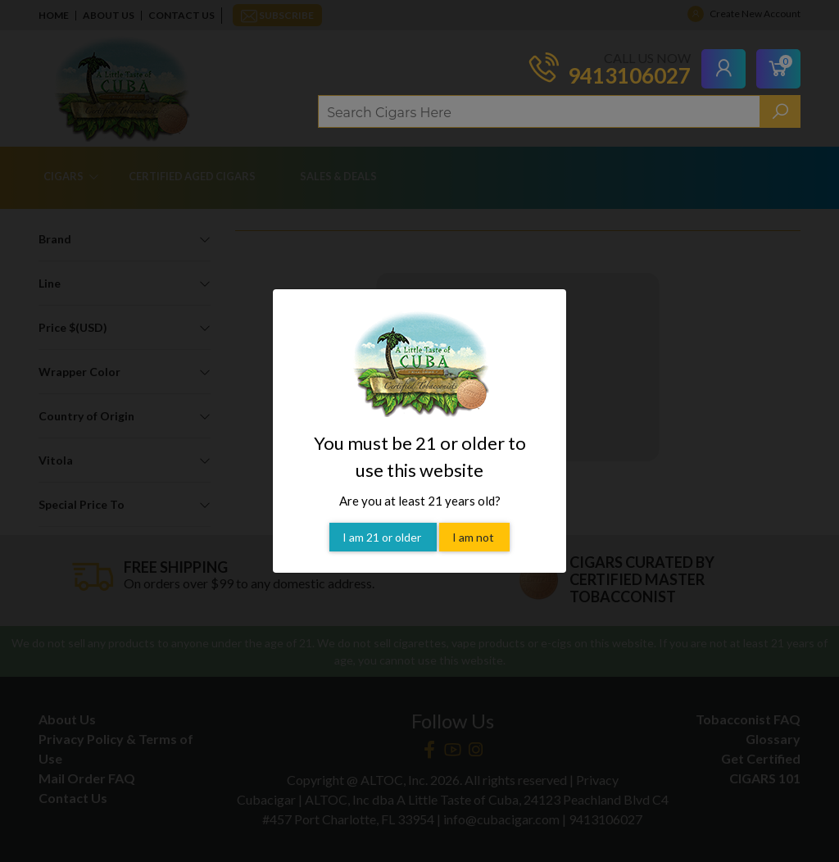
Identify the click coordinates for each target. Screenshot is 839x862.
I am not (474, 537)
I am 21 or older (383, 537)
